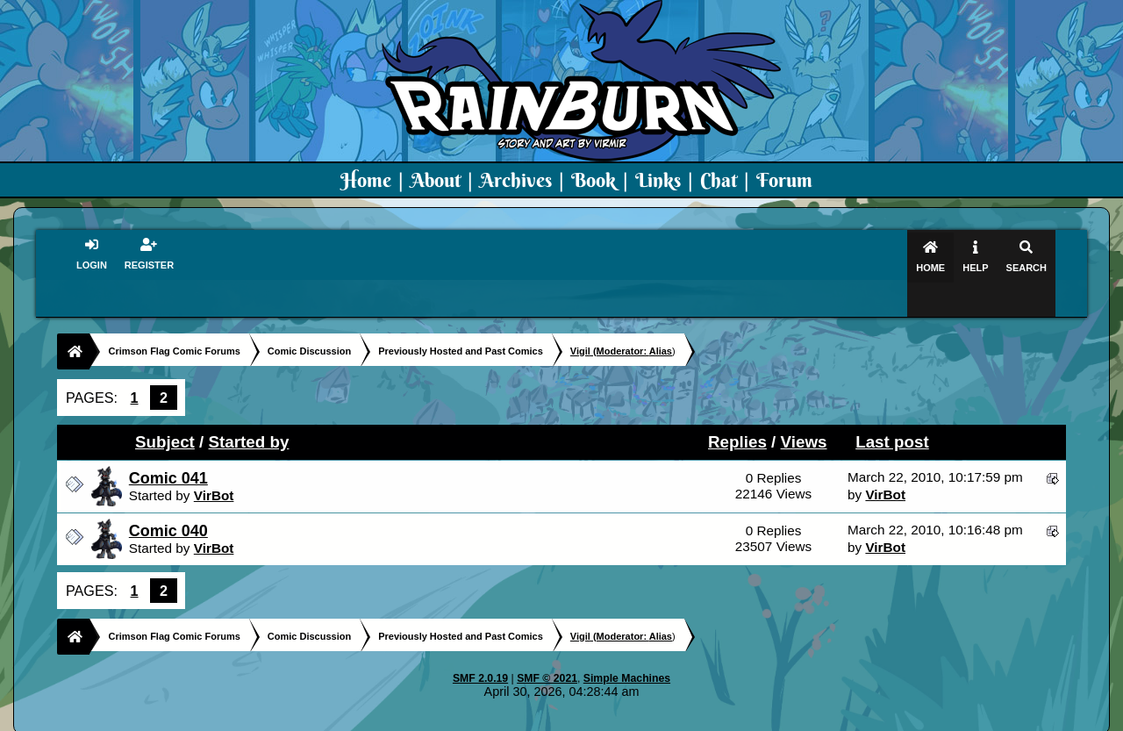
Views (804, 407)
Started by (249, 407)
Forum (784, 180)
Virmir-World (700, 718)
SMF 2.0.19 (480, 644)
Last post (892, 407)
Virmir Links (910, 718)
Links (658, 180)
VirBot (214, 461)
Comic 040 (168, 496)
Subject (165, 407)
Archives (516, 180)
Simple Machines (626, 644)
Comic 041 (168, 444)
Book (593, 180)
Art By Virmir (826, 718)
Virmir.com (533, 718)
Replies (737, 407)
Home (365, 180)
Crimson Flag (614, 718)
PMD (762, 718)
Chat (720, 180)
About (436, 180)
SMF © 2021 (547, 644)
